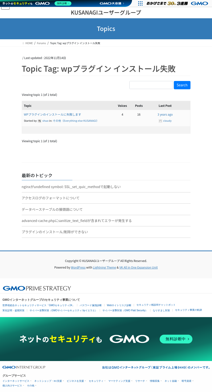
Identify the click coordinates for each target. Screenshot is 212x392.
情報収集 (155, 381)
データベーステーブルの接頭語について (52, 209)
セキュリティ (96, 381)
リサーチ (140, 381)
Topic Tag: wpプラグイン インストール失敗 (99, 68)
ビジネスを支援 (75, 381)
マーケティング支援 (119, 381)
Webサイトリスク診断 (119, 305)
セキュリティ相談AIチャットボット (155, 304)
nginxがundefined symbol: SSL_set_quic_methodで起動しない (71, 186)
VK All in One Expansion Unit (138, 267)
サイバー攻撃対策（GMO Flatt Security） (125, 310)
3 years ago (165, 114)
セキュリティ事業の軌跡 (188, 310)
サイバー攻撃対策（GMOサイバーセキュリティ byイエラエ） (63, 310)
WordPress (78, 267)
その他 (30, 385)
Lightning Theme (104, 267)
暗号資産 (186, 381)
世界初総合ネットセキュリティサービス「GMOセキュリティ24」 (38, 305)
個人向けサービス (12, 385)
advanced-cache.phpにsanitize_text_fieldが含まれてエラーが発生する (77, 220)
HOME (27, 43)
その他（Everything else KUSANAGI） (76, 120)
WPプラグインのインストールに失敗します (52, 114)
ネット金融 (171, 381)
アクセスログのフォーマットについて (51, 197)
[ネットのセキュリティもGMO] (37, 3)
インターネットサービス (15, 381)
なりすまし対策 (161, 310)
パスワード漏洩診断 (91, 305)
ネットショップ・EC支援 (48, 381)
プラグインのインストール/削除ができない (55, 231)
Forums (41, 43)
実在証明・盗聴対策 (13, 310)
